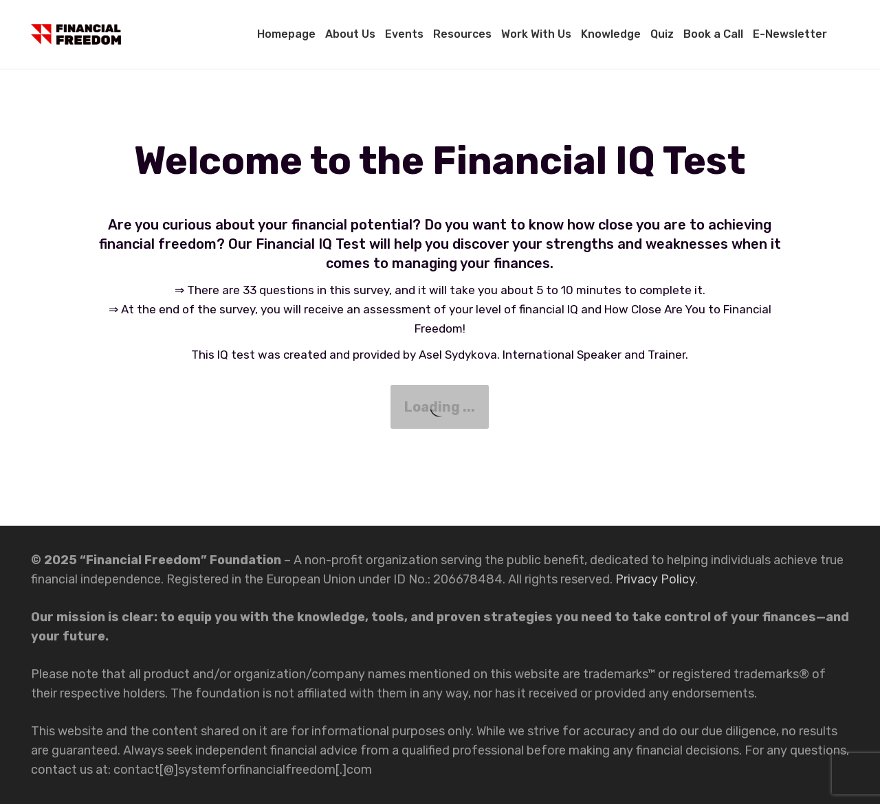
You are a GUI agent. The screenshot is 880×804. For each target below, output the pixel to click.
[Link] (76, 34)
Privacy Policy (655, 579)
